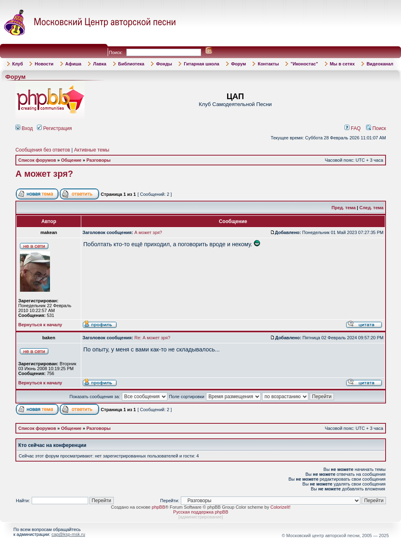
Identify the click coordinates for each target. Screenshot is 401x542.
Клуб (17, 63)
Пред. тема (343, 207)
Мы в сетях (342, 63)
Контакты (268, 63)
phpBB (158, 507)
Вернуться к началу (40, 324)
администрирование (201, 516)
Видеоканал (379, 63)
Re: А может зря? (152, 337)
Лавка (99, 63)
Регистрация (54, 128)
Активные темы (91, 150)
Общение (71, 160)
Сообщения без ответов (42, 150)
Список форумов (37, 160)
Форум (238, 63)
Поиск (376, 128)
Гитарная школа (201, 63)
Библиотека (131, 63)
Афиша (73, 63)
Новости (44, 63)
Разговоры (99, 160)
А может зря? (44, 174)
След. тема (372, 207)
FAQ (353, 128)
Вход (24, 128)
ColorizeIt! (280, 507)
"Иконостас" (304, 63)
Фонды (164, 63)
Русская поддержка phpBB (200, 511)
